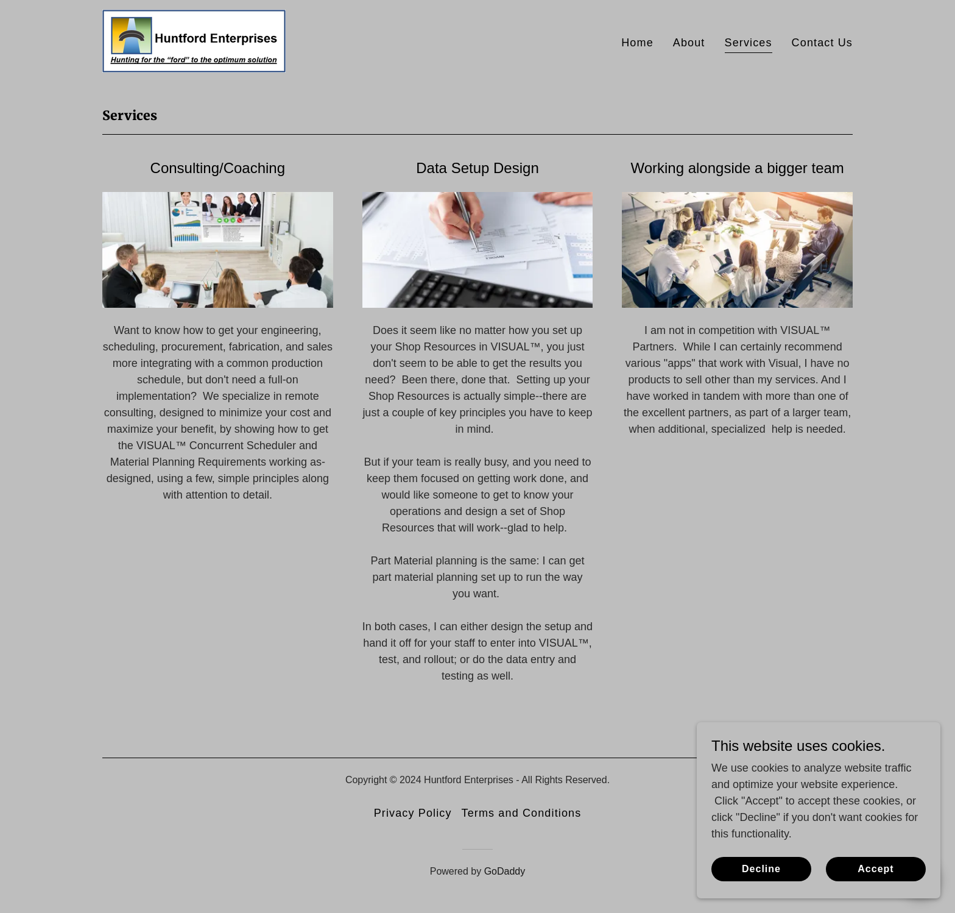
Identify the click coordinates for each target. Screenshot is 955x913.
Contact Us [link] (822, 43)
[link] (194, 40)
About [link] (689, 43)
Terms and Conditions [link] (522, 813)
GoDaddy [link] (505, 871)
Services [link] (748, 43)
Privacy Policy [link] (413, 813)
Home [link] (637, 43)
